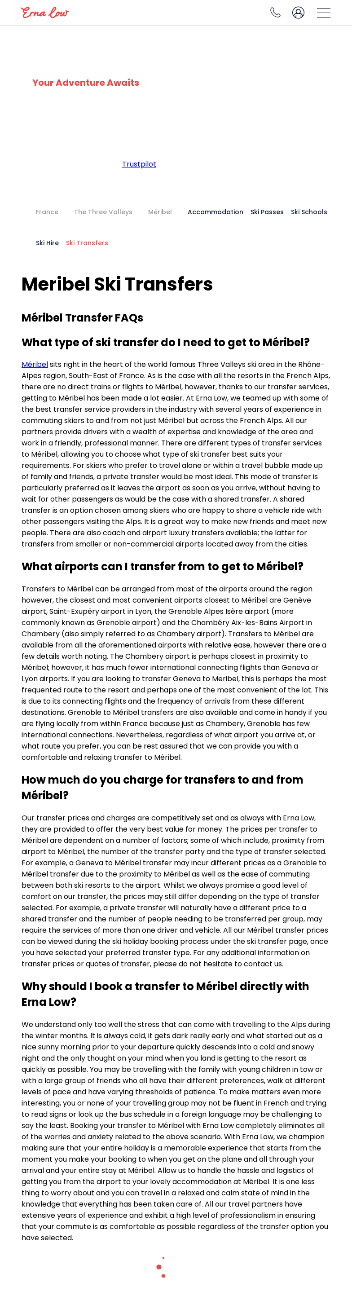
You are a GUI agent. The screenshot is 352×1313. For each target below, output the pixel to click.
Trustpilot (139, 164)
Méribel (35, 364)
